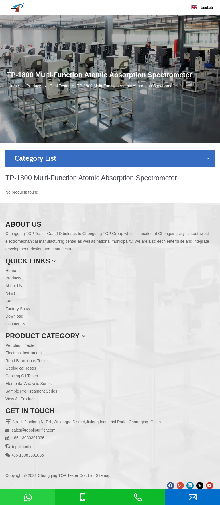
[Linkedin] (190, 485)
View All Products (20, 399)
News (10, 293)
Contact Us (15, 324)
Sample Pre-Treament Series (31, 391)
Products (13, 278)
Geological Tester (20, 368)
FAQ (9, 301)
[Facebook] (170, 485)
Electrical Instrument (23, 353)
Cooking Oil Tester (21, 376)
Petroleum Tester (20, 345)
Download (14, 316)
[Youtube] (209, 485)
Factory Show (17, 308)
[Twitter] (199, 485)
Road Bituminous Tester (26, 360)
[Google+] (180, 485)
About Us (13, 285)
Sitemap (103, 475)
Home (10, 270)
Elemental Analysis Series (28, 383)
